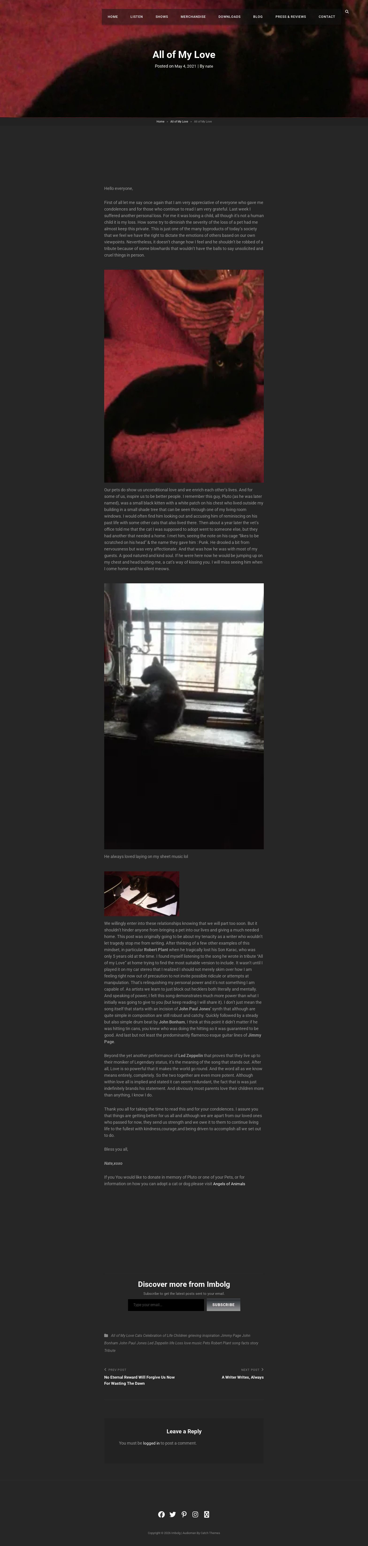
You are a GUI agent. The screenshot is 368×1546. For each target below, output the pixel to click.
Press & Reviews (294, 12)
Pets (206, 1344)
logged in (151, 1445)
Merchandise (203, 12)
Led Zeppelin (158, 1344)
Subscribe (223, 1306)
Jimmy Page (231, 1337)
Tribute (109, 1352)
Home (130, 12)
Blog (264, 12)
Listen (152, 12)
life (171, 1344)
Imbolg (175, 1535)
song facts (240, 1344)
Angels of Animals (230, 1185)
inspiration (211, 1337)
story (254, 1344)
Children (180, 1337)
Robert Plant (221, 1344)
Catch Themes (210, 1535)
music (197, 1344)
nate (210, 66)
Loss (179, 1344)
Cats (138, 1337)
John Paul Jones (133, 1344)
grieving (194, 1337)
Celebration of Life (158, 1337)
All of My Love (179, 121)
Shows (175, 12)
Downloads (238, 12)
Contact (328, 12)
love (187, 1344)
